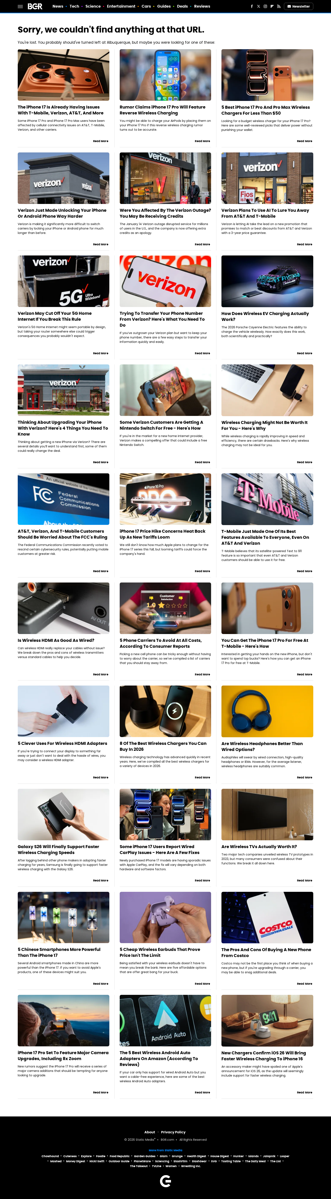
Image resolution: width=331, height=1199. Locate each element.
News (58, 6)
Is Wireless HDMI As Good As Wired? (56, 640)
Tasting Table (231, 1161)
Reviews (202, 6)
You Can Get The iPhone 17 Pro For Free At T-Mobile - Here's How (264, 643)
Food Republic (120, 1156)
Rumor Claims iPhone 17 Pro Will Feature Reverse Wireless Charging (162, 110)
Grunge (177, 1156)
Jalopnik (269, 1156)
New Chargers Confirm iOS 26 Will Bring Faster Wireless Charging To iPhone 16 (263, 1056)
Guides (164, 6)
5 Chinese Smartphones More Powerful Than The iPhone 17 (59, 952)
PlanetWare (142, 1161)
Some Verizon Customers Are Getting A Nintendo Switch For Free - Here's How (161, 425)
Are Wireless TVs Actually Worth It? (259, 846)
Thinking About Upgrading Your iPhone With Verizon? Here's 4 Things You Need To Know (63, 428)
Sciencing (162, 1161)
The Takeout (139, 1166)
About (149, 1132)
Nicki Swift (97, 1161)
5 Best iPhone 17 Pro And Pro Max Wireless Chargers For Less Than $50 (265, 110)
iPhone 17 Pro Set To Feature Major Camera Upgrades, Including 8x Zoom (63, 1055)
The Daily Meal (255, 1161)
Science (93, 6)
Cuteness (70, 1156)
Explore (86, 1156)
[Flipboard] (272, 6)
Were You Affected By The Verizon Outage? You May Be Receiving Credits (165, 213)
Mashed (56, 1161)
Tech (74, 6)
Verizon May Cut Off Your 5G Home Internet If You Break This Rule (55, 316)
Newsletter (299, 6)
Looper (284, 1156)
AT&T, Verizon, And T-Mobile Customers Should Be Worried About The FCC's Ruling (62, 534)
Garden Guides (144, 1156)
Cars (146, 6)
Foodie (100, 1156)
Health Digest (196, 1156)
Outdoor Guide (119, 1161)
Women (171, 1166)
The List (275, 1161)
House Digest (219, 1156)
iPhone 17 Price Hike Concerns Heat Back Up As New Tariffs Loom (162, 534)
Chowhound (50, 1156)
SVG (214, 1161)
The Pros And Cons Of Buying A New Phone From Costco (266, 952)
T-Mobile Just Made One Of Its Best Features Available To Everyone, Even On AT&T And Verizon (265, 537)
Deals (182, 6)
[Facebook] (252, 6)
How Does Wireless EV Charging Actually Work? (265, 316)
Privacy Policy (173, 1132)
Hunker (238, 1156)
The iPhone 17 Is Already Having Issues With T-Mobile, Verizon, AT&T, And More (60, 110)
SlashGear (199, 1161)
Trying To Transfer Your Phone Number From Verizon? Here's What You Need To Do (162, 319)
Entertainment (121, 6)
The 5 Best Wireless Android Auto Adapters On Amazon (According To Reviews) (159, 1058)
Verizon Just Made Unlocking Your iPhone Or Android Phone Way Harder (62, 213)
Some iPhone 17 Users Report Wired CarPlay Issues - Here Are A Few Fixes (159, 849)
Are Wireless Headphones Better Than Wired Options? (262, 746)
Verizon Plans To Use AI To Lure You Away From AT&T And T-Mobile (265, 213)
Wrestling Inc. (191, 1166)
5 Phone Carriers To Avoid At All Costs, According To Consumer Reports (161, 643)
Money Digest (75, 1161)
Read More (100, 141)
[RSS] (279, 6)
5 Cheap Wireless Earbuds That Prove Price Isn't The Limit (160, 952)
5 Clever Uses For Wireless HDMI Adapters (62, 743)
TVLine (156, 1166)
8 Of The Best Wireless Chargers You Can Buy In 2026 (163, 746)
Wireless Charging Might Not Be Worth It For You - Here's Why (264, 425)
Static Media (145, 1140)
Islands (253, 1156)
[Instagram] (265, 6)
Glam (164, 1156)
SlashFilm (180, 1161)
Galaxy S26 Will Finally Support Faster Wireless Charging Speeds (58, 849)
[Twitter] (258, 6)
